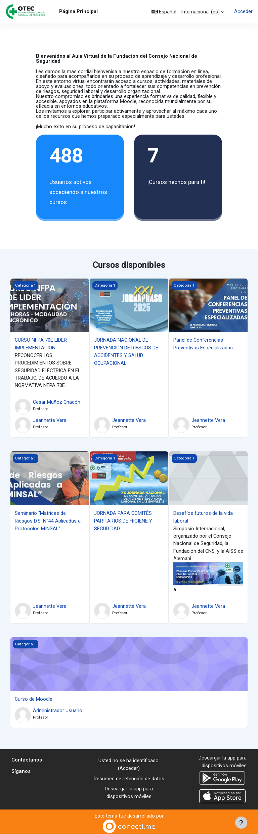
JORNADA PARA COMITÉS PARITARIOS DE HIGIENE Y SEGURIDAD (123, 520)
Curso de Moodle (33, 698)
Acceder (243, 12)
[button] (188, 11)
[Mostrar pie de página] (241, 823)
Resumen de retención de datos (129, 777)
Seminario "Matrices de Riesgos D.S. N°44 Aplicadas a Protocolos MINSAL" (48, 520)
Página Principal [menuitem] (78, 11)
